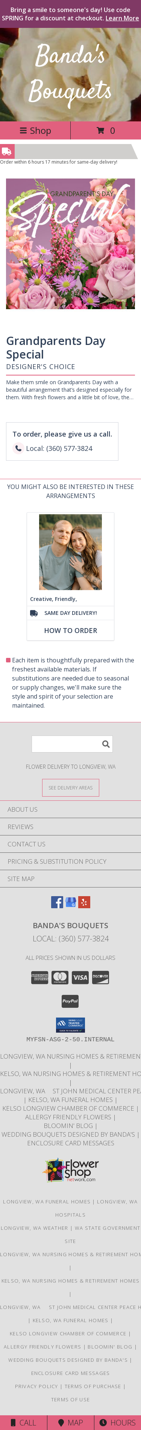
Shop (35, 130)
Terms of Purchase (93, 1386)
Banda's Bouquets (71, 74)
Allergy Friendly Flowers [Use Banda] (69, 1117)
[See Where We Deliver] (70, 787)
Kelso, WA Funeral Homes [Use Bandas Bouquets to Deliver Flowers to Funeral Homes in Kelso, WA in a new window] (71, 1099)
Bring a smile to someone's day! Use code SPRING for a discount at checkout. (70, 14)
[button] (70, 1025)
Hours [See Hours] (117, 1423)
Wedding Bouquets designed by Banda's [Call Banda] (69, 1134)
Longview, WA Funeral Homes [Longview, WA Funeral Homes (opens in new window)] (47, 1201)
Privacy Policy (36, 1386)
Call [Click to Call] (23, 1423)
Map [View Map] (70, 1423)
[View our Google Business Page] (71, 905)
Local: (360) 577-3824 (71, 938)
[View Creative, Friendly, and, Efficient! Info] (70, 552)
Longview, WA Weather (34, 1228)
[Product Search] (72, 744)
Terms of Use (70, 1399)
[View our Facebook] (57, 905)
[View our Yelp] (84, 905)
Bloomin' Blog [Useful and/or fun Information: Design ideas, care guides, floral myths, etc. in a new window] (69, 1125)
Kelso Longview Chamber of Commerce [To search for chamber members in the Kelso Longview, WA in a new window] (69, 1108)
